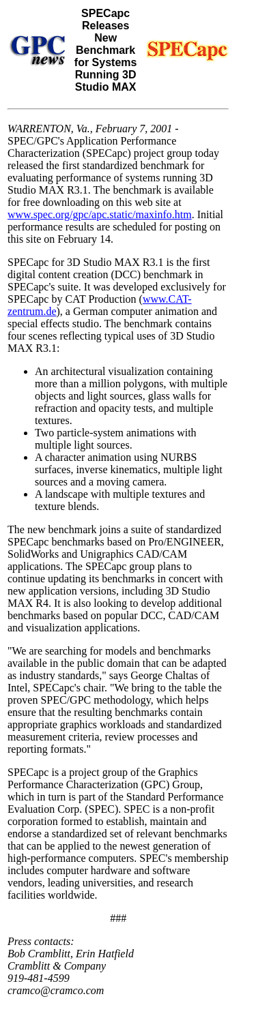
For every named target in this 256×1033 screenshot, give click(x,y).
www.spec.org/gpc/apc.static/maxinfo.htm (100, 214)
